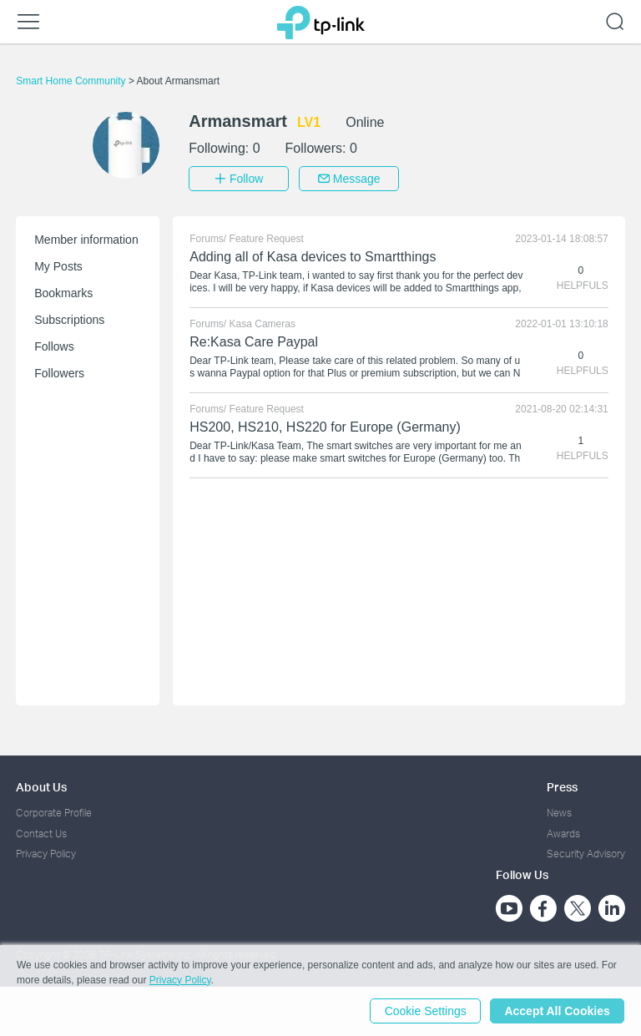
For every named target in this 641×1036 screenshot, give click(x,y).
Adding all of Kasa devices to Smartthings (312, 257)
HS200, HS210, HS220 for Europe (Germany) (325, 427)
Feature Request (267, 239)
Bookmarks (63, 293)
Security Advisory (586, 853)
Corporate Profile (54, 812)
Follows (53, 346)
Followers (59, 373)
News (559, 812)
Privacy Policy (46, 853)
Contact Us (41, 832)
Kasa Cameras (262, 324)
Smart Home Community (72, 81)
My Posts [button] (58, 266)
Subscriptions (69, 319)
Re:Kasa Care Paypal (253, 342)
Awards (563, 832)
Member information (86, 239)
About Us (41, 787)
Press (562, 787)
